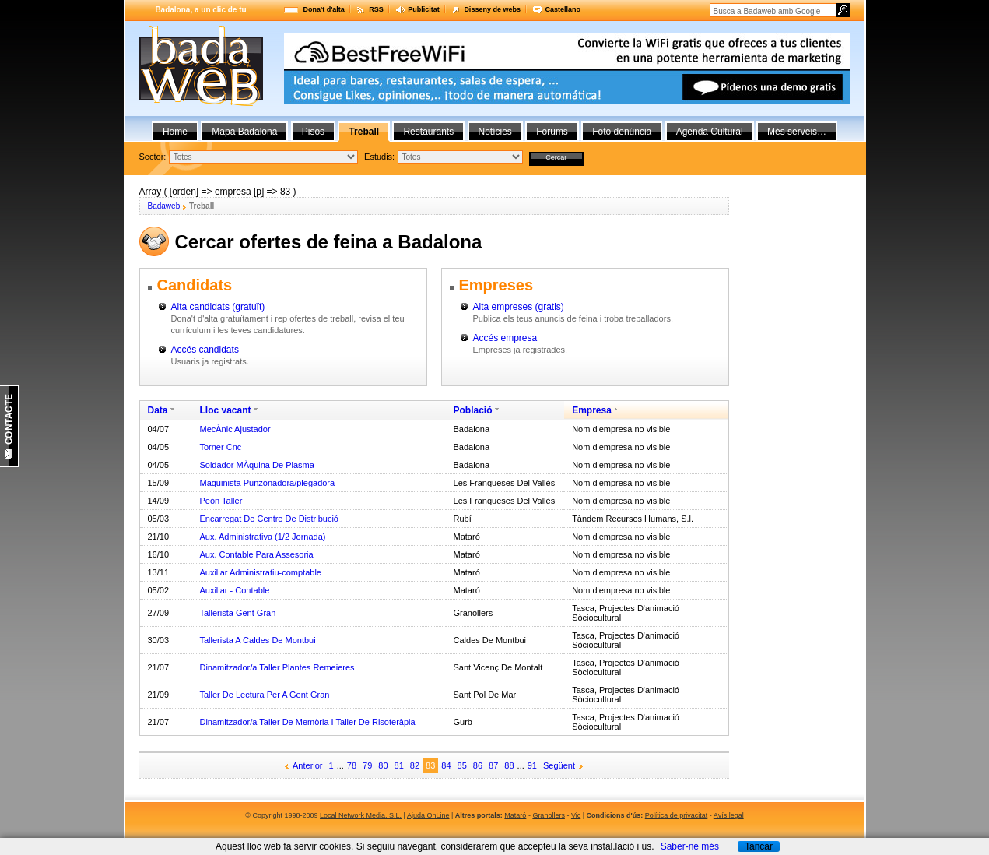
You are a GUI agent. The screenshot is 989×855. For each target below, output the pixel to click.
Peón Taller (220, 500)
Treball (364, 131)
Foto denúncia (621, 131)
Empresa (592, 410)
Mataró (515, 815)
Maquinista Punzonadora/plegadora (267, 482)
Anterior (308, 765)
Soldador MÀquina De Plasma (256, 465)
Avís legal (729, 815)
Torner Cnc (220, 447)
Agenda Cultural (709, 131)
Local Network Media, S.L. (361, 815)
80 (383, 765)
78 (351, 765)
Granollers (548, 815)
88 (509, 765)
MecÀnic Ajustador (234, 429)
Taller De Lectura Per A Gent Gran (264, 694)
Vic (575, 815)
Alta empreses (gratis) (518, 306)
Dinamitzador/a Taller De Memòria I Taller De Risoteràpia (307, 722)
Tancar (759, 846)
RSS (376, 9)
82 (414, 765)
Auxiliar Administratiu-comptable (260, 572)
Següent (559, 765)
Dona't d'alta (324, 9)
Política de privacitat (676, 815)
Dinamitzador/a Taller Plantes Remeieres (276, 667)
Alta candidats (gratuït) (218, 306)
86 (477, 765)
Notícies (495, 131)
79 (367, 765)
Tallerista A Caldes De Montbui (257, 640)
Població (473, 410)
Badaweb (164, 206)
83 (430, 765)
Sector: (153, 156)
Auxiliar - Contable (234, 590)
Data (158, 410)
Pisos (313, 131)
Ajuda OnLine (428, 815)
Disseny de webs (492, 9)
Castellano (562, 9)
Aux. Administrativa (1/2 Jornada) (262, 536)
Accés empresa (505, 337)
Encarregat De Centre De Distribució (268, 518)
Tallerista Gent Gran (237, 613)
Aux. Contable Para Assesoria (256, 554)
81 (399, 765)
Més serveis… (796, 131)
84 (446, 765)
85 (462, 765)
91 (532, 765)
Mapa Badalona (244, 131)
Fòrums (552, 131)
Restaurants (428, 131)
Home (175, 131)
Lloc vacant (225, 410)
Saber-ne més (690, 846)
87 (493, 765)
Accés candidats (205, 349)
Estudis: (379, 156)
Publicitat (424, 9)
